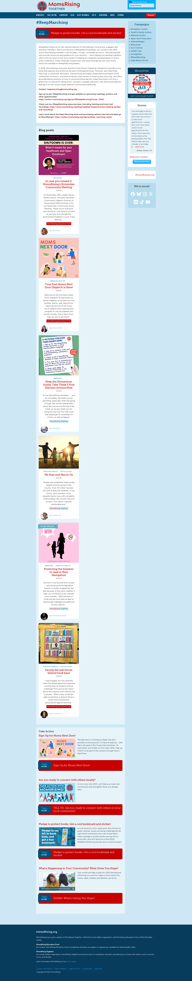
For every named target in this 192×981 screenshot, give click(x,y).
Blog (72, 15)
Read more (139, 147)
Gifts (94, 15)
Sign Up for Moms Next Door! (57, 735)
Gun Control (136, 48)
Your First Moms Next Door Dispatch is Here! (59, 286)
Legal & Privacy (74, 969)
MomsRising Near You (57, 281)
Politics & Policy (66, 471)
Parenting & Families (50, 471)
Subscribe (98, 969)
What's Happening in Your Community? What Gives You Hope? (78, 868)
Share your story (141, 161)
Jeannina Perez (57, 328)
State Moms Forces (139, 60)
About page (71, 961)
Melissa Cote (56, 515)
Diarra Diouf (56, 230)
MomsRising (58, 378)
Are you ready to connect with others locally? (67, 779)
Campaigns (64, 15)
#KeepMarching (138, 57)
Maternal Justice (138, 35)
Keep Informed (83, 15)
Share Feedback (60, 969)
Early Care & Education (141, 38)
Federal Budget (137, 41)
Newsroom (103, 15)
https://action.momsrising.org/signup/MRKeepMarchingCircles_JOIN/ (71, 99)
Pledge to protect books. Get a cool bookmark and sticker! (86, 32)
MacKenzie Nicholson (59, 615)
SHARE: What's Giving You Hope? (74, 898)
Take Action (52, 15)
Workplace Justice (139, 29)
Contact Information (44, 969)
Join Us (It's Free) (139, 2)
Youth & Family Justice (141, 32)
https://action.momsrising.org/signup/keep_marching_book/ (83, 117)
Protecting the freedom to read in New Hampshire (59, 572)
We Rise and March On (58, 474)
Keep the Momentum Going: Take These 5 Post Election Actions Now (59, 384)
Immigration (136, 54)
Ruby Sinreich (56, 713)
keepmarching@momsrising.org (62, 89)
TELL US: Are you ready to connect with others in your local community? (86, 809)
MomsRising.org (60, 6)
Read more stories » (139, 157)
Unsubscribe (87, 969)
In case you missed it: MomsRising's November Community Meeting (59, 184)
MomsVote (40, 15)
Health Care (58, 178)
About (112, 15)
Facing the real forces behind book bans (58, 671)
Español (121, 15)
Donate (151, 15)
